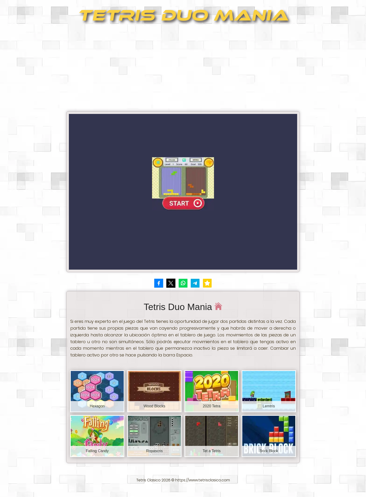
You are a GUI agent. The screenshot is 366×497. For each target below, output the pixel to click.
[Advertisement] (183, 69)
